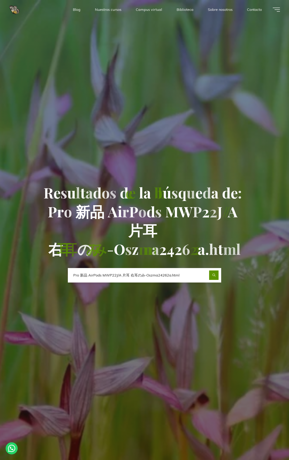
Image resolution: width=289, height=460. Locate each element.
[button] (12, 448)
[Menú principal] (276, 10)
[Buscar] (214, 275)
